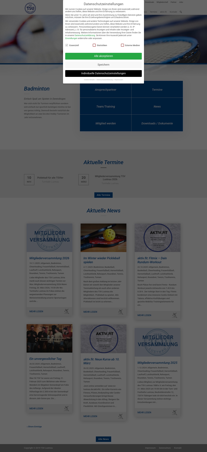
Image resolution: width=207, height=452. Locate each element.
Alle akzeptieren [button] (103, 56)
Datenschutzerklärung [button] (105, 80)
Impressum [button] (119, 80)
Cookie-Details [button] (89, 80)
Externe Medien (130, 45)
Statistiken (100, 45)
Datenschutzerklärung (85, 35)
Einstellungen (71, 38)
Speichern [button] (103, 64)
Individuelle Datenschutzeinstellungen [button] (103, 73)
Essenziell (72, 45)
